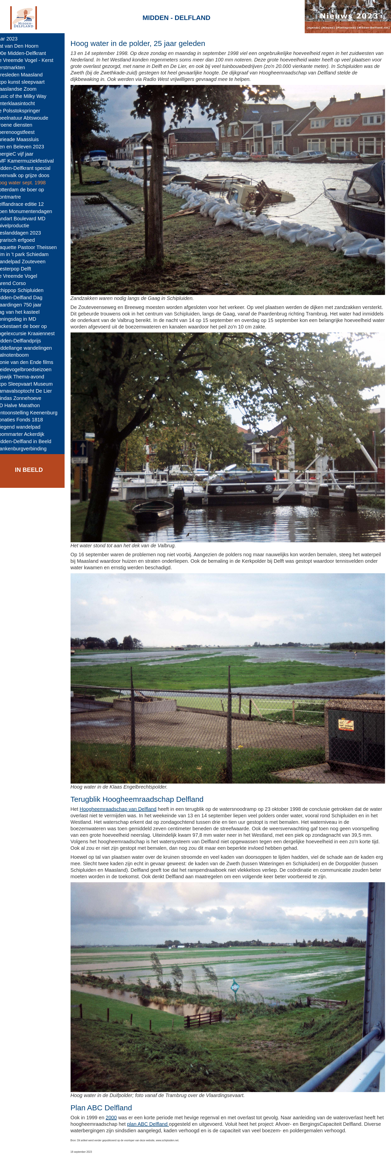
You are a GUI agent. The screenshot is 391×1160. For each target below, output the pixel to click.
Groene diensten (20, 125)
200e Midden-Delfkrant (27, 53)
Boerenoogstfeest (21, 132)
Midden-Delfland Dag (25, 297)
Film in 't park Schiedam (28, 254)
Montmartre (15, 197)
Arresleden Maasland (25, 74)
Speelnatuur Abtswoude (28, 118)
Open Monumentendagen (30, 211)
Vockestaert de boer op (28, 326)
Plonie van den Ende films (31, 362)
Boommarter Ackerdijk (26, 434)
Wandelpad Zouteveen (27, 261)
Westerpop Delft (20, 269)
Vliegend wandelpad (24, 427)
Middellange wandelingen (30, 348)
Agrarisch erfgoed (22, 240)
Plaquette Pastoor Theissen (33, 247)
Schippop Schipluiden (26, 290)
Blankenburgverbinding (27, 448)
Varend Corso (17, 283)
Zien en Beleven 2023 (26, 146)
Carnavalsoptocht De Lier (30, 391)
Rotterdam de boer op (26, 189)
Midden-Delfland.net (107, 1151)
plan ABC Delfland (179, 1097)
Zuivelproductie (19, 225)
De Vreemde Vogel (23, 276)
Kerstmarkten (17, 67)
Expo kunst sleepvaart (26, 82)
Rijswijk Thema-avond (26, 376)
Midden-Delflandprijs (25, 340)
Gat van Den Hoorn (23, 46)
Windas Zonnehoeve (25, 398)
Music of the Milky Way (27, 96)
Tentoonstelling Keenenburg (33, 412)
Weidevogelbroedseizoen (30, 369)
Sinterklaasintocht (22, 103)
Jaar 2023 (13, 38)
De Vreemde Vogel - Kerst (31, 60)
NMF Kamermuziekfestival (31, 161)
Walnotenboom (19, 355)
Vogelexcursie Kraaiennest (31, 333)
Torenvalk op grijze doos (29, 175)
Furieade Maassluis (24, 139)
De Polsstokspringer (24, 110)
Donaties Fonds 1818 (26, 419)
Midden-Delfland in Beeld (30, 441)
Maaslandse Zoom (22, 89)
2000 (121, 1090)
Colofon (142, 1151)
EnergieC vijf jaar (21, 154)
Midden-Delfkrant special (29, 168)
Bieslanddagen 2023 (25, 233)
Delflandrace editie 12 (26, 204)
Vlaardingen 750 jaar (25, 304)
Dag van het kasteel (24, 312)
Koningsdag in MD (22, 319)
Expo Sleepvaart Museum (31, 384)
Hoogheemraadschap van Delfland (128, 788)
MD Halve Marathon (24, 405)
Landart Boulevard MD (27, 218)
